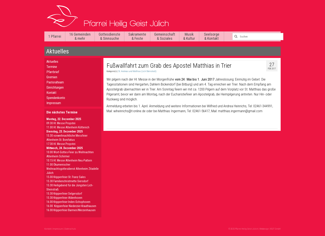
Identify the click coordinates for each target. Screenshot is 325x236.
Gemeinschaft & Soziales (164, 36)
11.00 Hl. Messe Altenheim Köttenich (67, 127)
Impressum (53, 103)
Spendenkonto (55, 98)
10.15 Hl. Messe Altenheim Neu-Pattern (69, 160)
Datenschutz (70, 229)
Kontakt (51, 93)
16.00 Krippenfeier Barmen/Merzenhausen (71, 210)
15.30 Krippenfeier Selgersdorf (64, 193)
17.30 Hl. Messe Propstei (60, 144)
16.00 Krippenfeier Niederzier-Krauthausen (71, 206)
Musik (189, 36)
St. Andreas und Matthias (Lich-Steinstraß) (137, 71)
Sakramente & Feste (137, 36)
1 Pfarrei (54, 36)
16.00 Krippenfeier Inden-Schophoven (68, 201)
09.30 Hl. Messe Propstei (60, 123)
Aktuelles (52, 62)
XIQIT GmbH (275, 229)
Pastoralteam (55, 82)
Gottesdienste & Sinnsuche (109, 36)
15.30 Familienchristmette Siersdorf (67, 181)
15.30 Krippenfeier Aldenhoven (64, 197)
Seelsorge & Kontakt (211, 36)
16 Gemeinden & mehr (80, 36)
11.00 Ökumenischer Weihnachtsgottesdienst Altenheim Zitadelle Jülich (72, 169)
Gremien (51, 77)
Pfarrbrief (52, 72)
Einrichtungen (55, 87)
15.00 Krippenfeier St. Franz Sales (66, 177)
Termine (51, 67)
